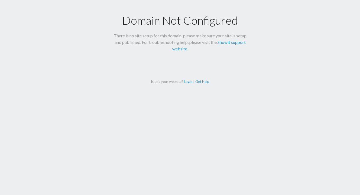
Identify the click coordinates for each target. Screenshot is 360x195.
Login (188, 81)
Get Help (202, 81)
